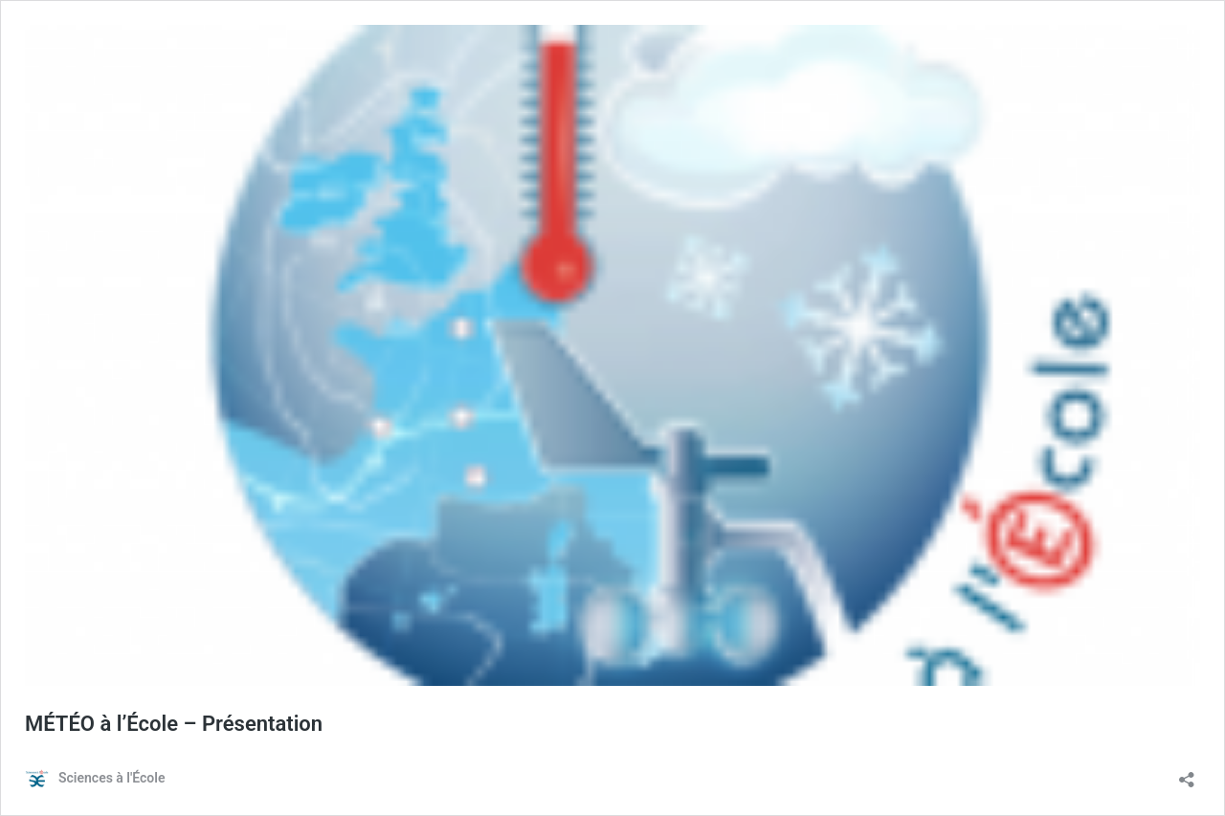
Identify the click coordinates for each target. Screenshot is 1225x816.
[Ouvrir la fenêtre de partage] (1186, 773)
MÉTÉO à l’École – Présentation (174, 724)
